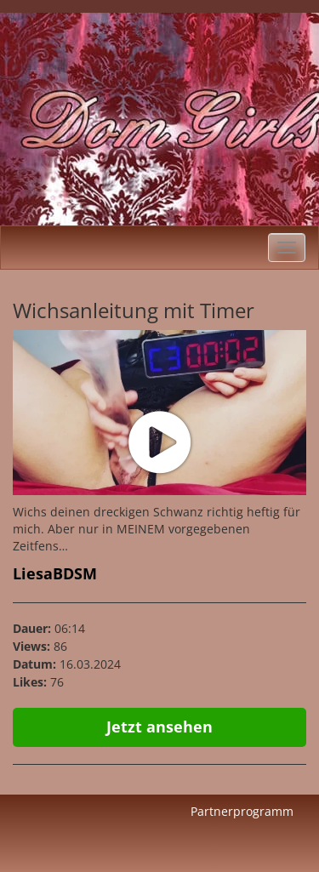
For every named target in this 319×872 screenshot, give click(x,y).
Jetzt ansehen (159, 726)
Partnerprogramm (242, 811)
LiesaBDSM (55, 573)
